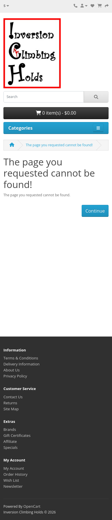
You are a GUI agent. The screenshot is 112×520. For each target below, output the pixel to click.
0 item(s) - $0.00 (56, 113)
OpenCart (31, 506)
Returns (10, 402)
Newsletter (13, 486)
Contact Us (13, 396)
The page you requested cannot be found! (59, 145)
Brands (9, 429)
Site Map (11, 408)
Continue (95, 211)
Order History (15, 474)
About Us (11, 370)
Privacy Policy (15, 376)
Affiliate (10, 441)
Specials (10, 447)
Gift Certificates (16, 435)
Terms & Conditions (20, 358)
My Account (13, 468)
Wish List (11, 480)
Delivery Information (21, 364)
